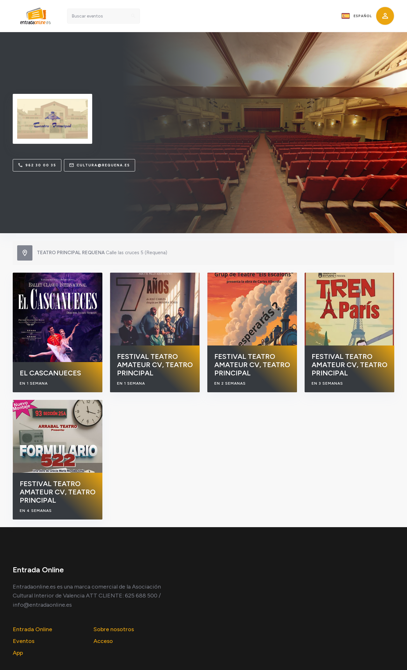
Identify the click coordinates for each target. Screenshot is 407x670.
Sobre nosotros (113, 629)
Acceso (103, 641)
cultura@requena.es (99, 165)
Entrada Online (32, 629)
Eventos (23, 641)
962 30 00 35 (37, 165)
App (18, 652)
